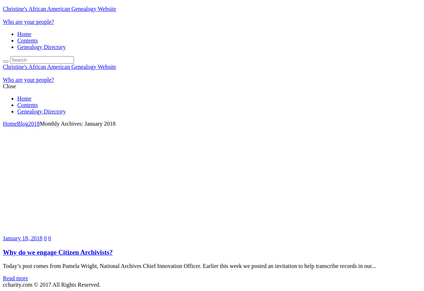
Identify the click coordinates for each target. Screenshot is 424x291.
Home (24, 34)
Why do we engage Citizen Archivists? (58, 252)
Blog (22, 124)
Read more (15, 278)
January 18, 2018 (23, 238)
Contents (27, 40)
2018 (34, 124)
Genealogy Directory (41, 47)
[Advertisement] (212, 181)
